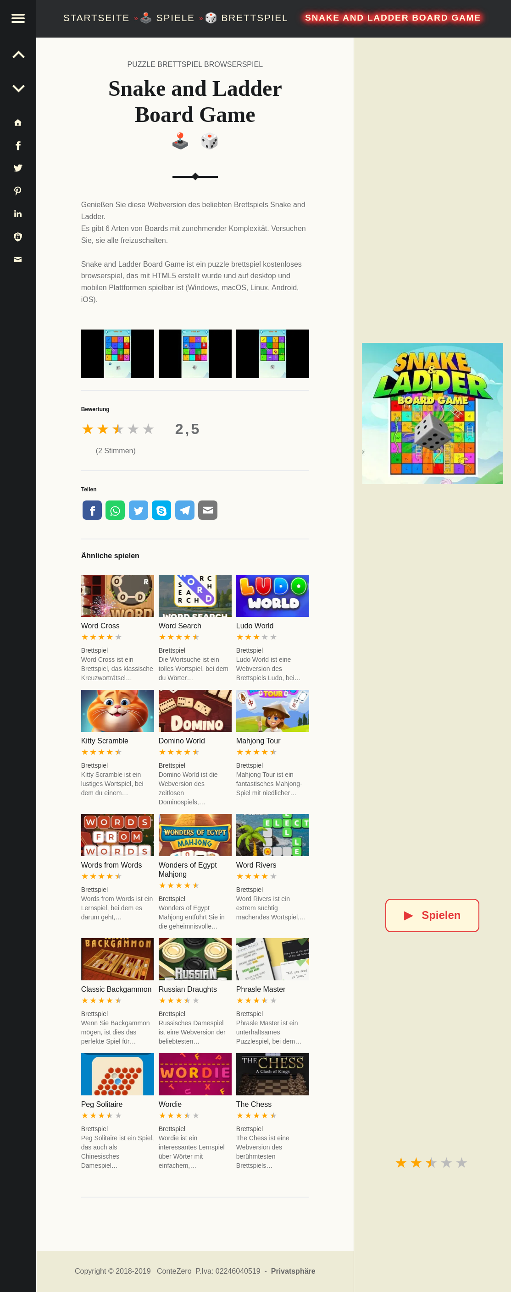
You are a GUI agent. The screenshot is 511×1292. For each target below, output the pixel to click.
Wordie (170, 1104)
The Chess (254, 1104)
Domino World (182, 741)
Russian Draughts (188, 989)
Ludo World (255, 626)
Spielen (432, 915)
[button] (18, 18)
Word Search (180, 626)
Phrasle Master (261, 989)
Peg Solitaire (102, 1104)
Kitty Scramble (104, 741)
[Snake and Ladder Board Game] (432, 413)
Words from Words (111, 865)
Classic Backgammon (116, 989)
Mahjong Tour (258, 741)
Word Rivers (256, 865)
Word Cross (100, 626)
